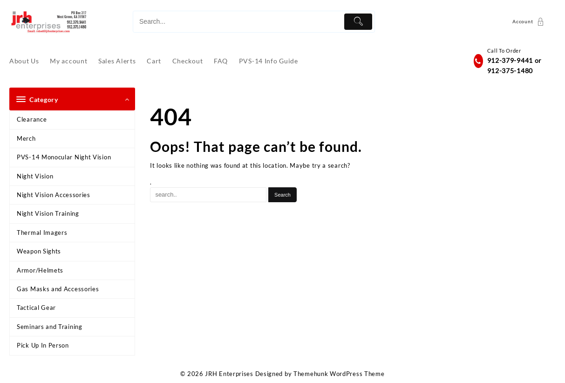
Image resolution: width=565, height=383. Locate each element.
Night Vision (35, 176)
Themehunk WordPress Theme (339, 373)
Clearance (32, 119)
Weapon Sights (39, 251)
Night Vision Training (48, 213)
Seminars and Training (49, 326)
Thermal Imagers (42, 232)
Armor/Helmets (40, 270)
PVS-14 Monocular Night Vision (64, 157)
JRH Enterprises (229, 373)
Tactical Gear (36, 307)
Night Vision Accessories (53, 194)
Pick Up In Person (43, 345)
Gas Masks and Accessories (58, 289)
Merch (26, 138)
